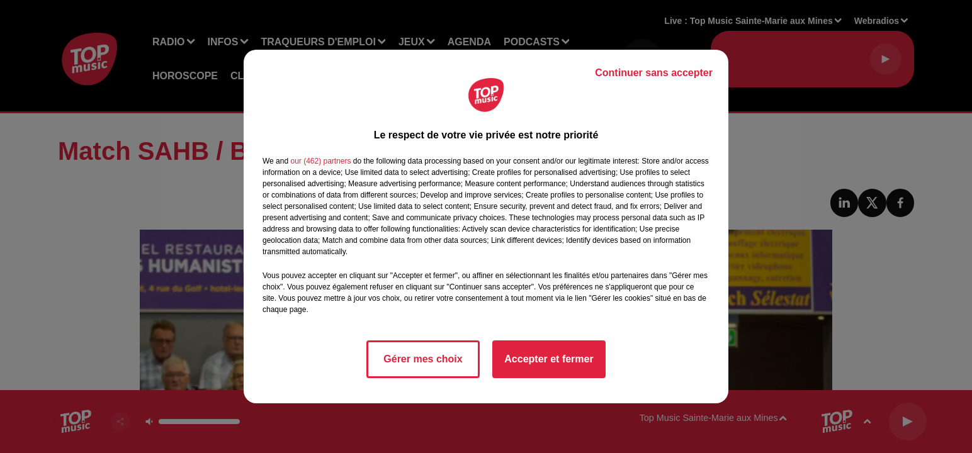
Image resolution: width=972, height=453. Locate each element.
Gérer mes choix (422, 359)
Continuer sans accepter (654, 72)
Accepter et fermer (548, 359)
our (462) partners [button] (320, 161)
